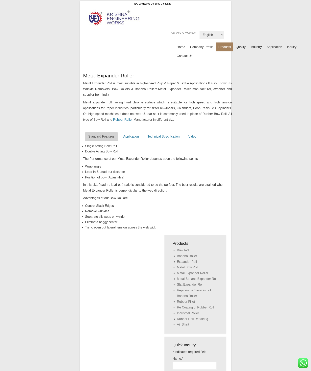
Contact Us (184, 56)
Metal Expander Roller (192, 273)
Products (224, 47)
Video (192, 136)
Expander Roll (187, 261)
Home (181, 47)
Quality (241, 47)
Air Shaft (183, 324)
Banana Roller (187, 256)
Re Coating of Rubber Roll (195, 307)
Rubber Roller (123, 119)
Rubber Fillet (186, 301)
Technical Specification (164, 136)
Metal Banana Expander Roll (197, 278)
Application (274, 47)
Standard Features (101, 136)
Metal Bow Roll (187, 267)
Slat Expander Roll (190, 284)
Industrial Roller (188, 313)
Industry (256, 47)
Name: (178, 358)
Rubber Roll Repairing (192, 319)
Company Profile (201, 47)
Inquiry (292, 47)
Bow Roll (183, 250)
